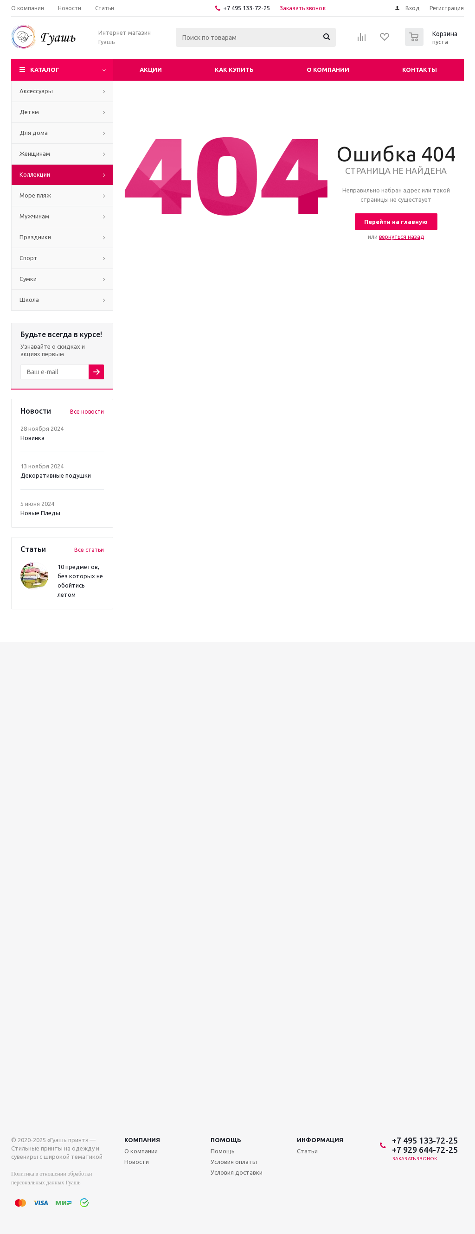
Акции (151, 69)
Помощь (226, 1140)
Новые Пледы (40, 513)
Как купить (234, 69)
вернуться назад (401, 237)
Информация (320, 1140)
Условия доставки (237, 1172)
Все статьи (89, 550)
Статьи (307, 1151)
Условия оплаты (234, 1161)
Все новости (87, 412)
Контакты (419, 69)
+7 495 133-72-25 (246, 8)
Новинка (32, 438)
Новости (136, 1161)
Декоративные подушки (55, 475)
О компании (328, 69)
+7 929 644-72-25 (425, 1149)
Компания (142, 1140)
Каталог (44, 69)
